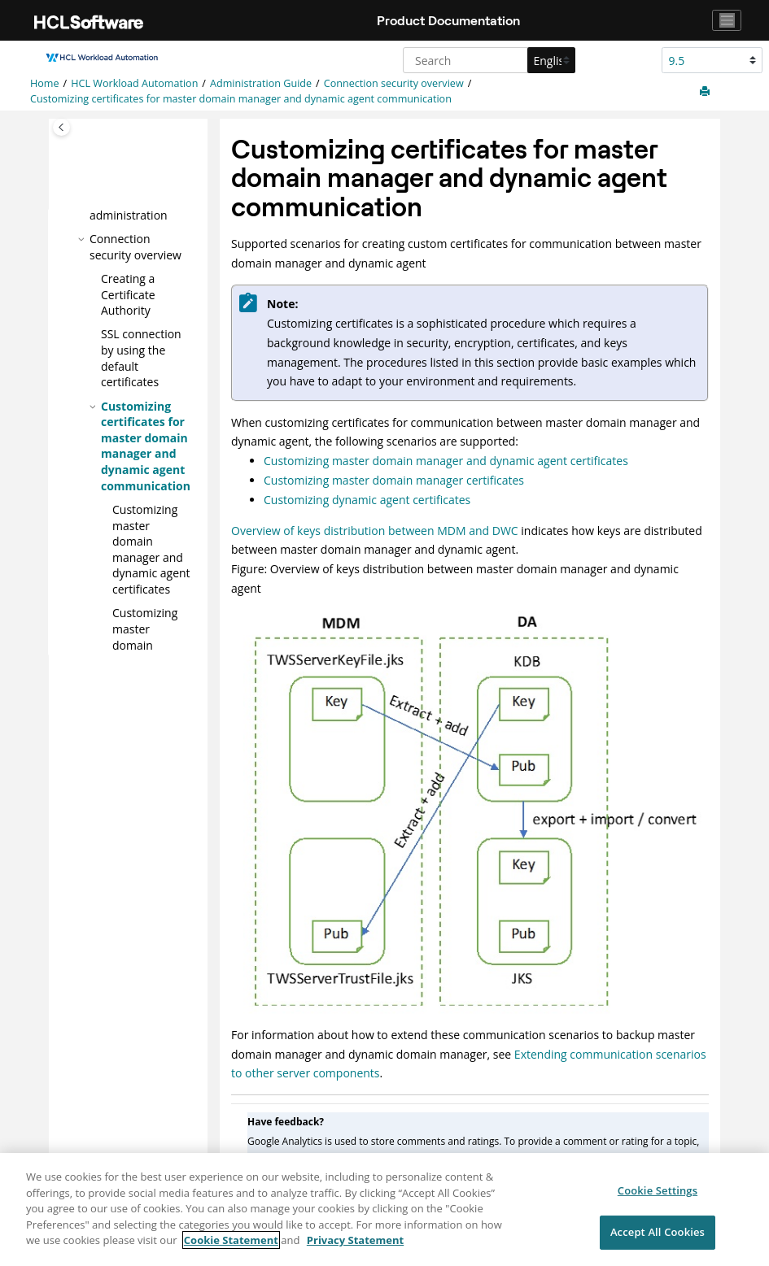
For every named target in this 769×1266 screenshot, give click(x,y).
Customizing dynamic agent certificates (367, 499)
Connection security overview (394, 83)
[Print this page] (706, 92)
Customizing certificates (144, 644)
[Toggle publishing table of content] (61, 127)
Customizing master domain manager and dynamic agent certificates (446, 460)
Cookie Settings (657, 1199)
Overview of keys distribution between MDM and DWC (374, 530)
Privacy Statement (355, 1249)
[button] (83, 238)
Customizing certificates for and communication (241, 99)
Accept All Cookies (657, 1240)
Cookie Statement (231, 1249)
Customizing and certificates (151, 549)
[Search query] (487, 60)
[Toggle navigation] (726, 20)
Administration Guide (261, 83)
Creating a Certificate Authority (128, 293)
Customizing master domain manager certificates (394, 480)
